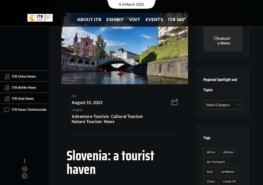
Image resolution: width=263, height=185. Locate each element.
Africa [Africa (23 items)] (210, 152)
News (107, 122)
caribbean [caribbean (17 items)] (227, 172)
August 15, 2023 (85, 103)
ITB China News (20, 76)
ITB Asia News (19, 98)
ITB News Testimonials (25, 110)
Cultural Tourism (125, 117)
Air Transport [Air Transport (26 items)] (215, 162)
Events (154, 19)
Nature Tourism (85, 122)
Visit (134, 19)
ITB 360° (177, 19)
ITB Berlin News (20, 87)
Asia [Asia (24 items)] (209, 172)
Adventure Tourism (88, 117)
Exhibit (115, 19)
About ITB (89, 19)
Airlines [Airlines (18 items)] (228, 152)
